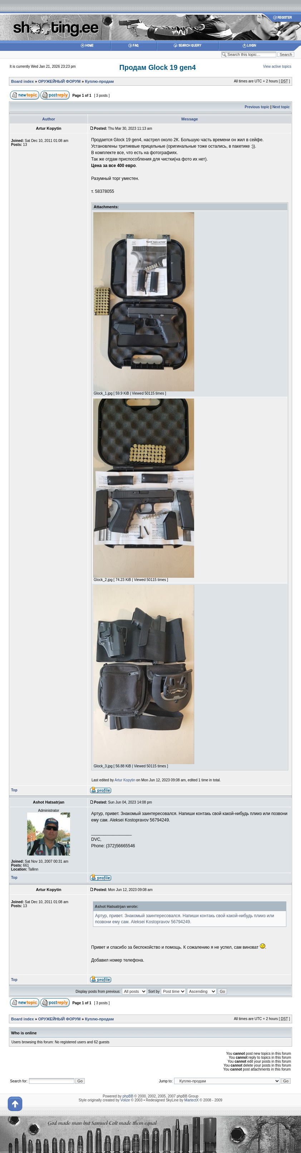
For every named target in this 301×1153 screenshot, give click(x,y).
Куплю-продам (99, 81)
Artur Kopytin (125, 780)
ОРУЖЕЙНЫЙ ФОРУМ (59, 81)
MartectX (191, 1100)
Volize (125, 1100)
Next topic (281, 107)
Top (14, 790)
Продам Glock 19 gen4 (157, 67)
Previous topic (257, 107)
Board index (22, 81)
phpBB (128, 1096)
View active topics (277, 66)
